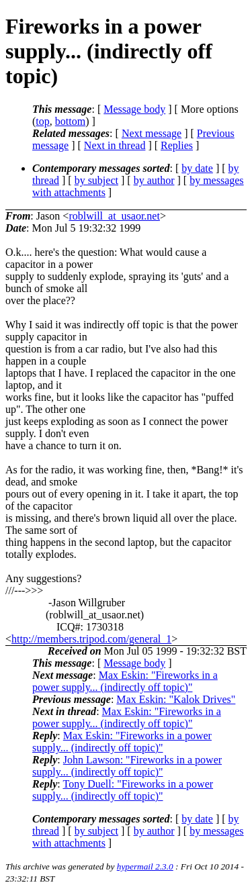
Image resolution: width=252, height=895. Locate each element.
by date (197, 168)
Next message (151, 133)
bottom (70, 121)
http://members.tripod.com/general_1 (91, 639)
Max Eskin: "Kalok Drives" (175, 699)
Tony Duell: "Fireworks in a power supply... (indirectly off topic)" (122, 790)
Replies (177, 145)
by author (154, 180)
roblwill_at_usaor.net (114, 216)
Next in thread (115, 145)
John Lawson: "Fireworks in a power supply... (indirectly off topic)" (127, 766)
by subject (96, 180)
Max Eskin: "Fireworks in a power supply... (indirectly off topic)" (125, 681)
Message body (134, 109)
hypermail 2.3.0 (145, 866)
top (42, 121)
